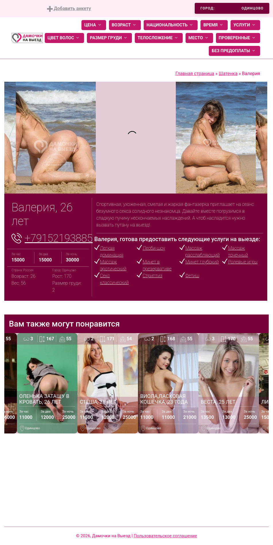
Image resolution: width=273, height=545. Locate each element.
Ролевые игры (243, 262)
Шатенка (228, 73)
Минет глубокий (202, 262)
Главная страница (195, 73)
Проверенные (238, 38)
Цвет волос (64, 38)
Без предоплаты (234, 51)
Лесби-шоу (154, 248)
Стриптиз (152, 275)
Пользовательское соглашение (165, 535)
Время (214, 25)
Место (199, 38)
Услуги (245, 25)
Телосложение (159, 38)
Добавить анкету (69, 9)
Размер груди (109, 38)
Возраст (125, 25)
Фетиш (192, 275)
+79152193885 (59, 238)
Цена (93, 25)
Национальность (171, 25)
